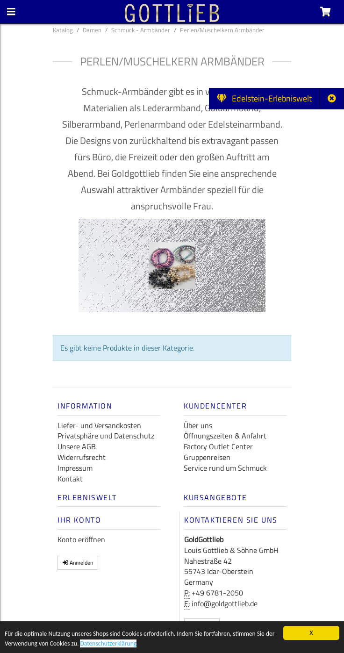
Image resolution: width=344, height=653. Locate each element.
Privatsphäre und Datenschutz (105, 435)
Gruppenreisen (207, 457)
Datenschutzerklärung (108, 645)
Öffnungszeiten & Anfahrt (225, 435)
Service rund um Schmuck (225, 468)
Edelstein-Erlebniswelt (264, 98)
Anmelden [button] (78, 562)
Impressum (75, 468)
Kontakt (70, 478)
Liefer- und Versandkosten (99, 425)
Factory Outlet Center (218, 446)
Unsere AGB (76, 446)
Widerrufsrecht (81, 457)
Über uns (198, 425)
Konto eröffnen (81, 539)
